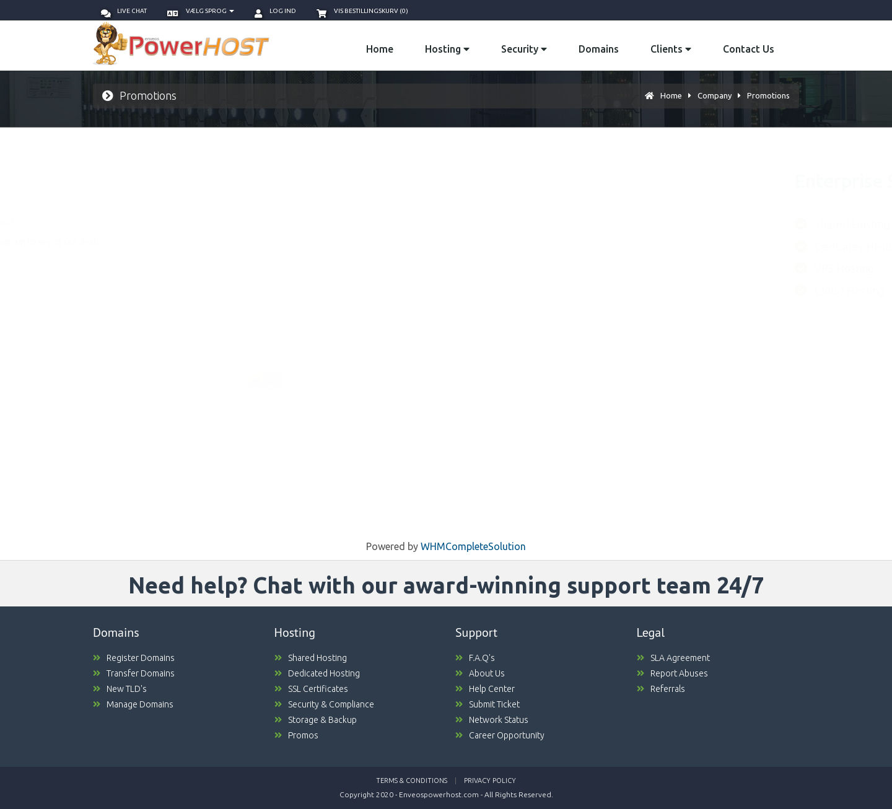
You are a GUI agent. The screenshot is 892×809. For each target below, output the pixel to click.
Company (714, 95)
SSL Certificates (311, 689)
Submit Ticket (487, 704)
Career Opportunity (499, 735)
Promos (296, 735)
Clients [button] (670, 49)
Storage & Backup (315, 720)
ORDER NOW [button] (317, 492)
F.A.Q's (475, 658)
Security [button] (524, 49)
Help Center (485, 689)
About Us (480, 673)
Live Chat (124, 10)
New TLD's (120, 689)
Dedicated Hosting (317, 673)
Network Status (491, 720)
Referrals (661, 689)
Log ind (275, 10)
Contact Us (748, 49)
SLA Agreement (673, 658)
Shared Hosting (310, 658)
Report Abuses (672, 673)
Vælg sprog (200, 10)
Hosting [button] (447, 49)
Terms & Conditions (411, 780)
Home (379, 49)
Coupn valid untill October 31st (335, 468)
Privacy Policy (490, 780)
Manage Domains (133, 704)
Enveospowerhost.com (439, 794)
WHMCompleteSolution (473, 546)
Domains (599, 49)
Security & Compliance (324, 704)
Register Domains (134, 658)
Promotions (768, 95)
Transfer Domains (134, 673)
